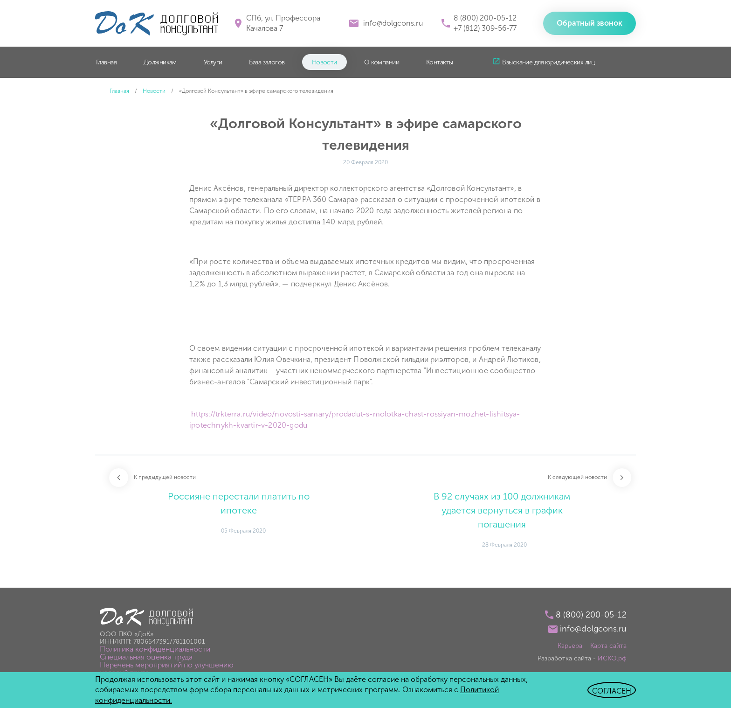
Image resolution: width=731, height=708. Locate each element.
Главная (106, 62)
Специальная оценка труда (146, 656)
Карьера (570, 646)
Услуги (213, 62)
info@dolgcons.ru (393, 23)
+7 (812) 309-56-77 (485, 28)
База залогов (266, 62)
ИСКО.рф (612, 658)
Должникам (160, 62)
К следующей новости (577, 477)
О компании (381, 62)
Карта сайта (608, 646)
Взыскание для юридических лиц (548, 62)
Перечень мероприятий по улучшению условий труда (167, 668)
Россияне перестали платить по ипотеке (239, 503)
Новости (324, 62)
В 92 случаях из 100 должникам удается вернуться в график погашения (502, 510)
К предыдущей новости (165, 477)
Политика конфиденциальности (155, 649)
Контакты (439, 62)
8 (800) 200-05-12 (485, 18)
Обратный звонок (589, 23)
